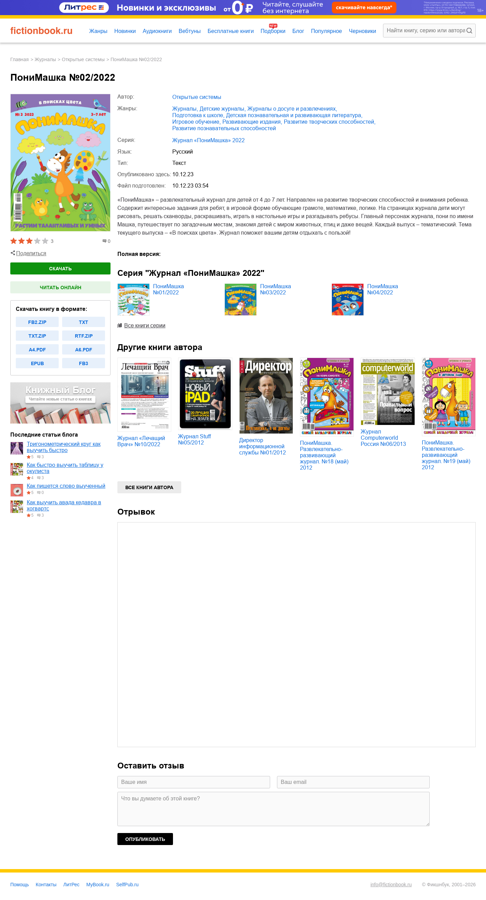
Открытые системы (83, 59)
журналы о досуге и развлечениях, (292, 109)
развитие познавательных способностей (224, 128)
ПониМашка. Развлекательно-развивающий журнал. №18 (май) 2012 (324, 455)
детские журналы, (223, 109)
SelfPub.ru (127, 884)
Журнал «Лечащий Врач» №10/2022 (141, 441)
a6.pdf (83, 349)
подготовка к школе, (198, 115)
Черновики (362, 31)
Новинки (125, 31)
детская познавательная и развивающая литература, (294, 115)
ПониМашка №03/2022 (275, 289)
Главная (19, 59)
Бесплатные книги (231, 31)
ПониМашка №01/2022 (168, 289)
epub (37, 363)
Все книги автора (149, 487)
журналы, (185, 109)
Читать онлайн (60, 287)
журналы (45, 59)
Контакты (46, 884)
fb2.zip (37, 322)
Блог (298, 31)
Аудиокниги (157, 31)
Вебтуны (189, 31)
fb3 (83, 363)
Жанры (98, 31)
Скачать (60, 268)
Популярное (326, 31)
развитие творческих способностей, (329, 122)
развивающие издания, (252, 122)
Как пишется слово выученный (66, 486)
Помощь (19, 884)
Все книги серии (144, 325)
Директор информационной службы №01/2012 (262, 446)
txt (83, 322)
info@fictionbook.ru (391, 884)
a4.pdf (37, 349)
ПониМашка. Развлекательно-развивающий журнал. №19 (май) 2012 (446, 455)
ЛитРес (71, 884)
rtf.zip (84, 336)
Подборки (273, 31)
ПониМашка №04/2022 (382, 289)
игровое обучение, (196, 122)
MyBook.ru (97, 884)
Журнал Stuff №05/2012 (194, 440)
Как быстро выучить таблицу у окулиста (65, 468)
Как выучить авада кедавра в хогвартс (64, 505)
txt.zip (37, 336)
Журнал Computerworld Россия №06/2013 (383, 438)
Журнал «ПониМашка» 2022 (208, 140)
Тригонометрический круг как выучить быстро (64, 447)
